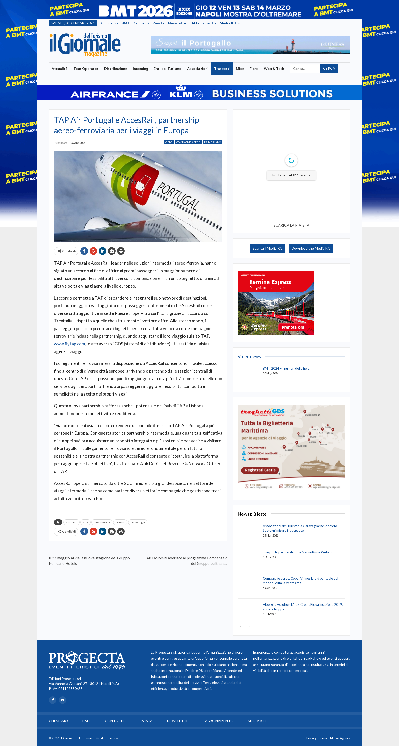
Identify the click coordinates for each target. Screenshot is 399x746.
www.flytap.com (69, 343)
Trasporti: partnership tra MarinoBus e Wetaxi (297, 552)
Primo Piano (212, 142)
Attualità (60, 68)
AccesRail (71, 522)
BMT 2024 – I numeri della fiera (286, 368)
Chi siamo (109, 23)
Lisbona (120, 522)
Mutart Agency (340, 738)
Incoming (140, 68)
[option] (250, 45)
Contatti (141, 23)
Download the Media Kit (311, 248)
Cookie (323, 738)
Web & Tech (274, 68)
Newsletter (178, 23)
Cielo (168, 142)
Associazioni (197, 68)
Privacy (311, 738)
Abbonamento (204, 23)
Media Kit (228, 23)
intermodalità (102, 522)
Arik (85, 522)
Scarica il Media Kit (267, 248)
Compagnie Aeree (188, 142)
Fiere (254, 68)
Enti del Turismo (167, 68)
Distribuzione (115, 68)
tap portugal (138, 522)
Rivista (158, 23)
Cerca (329, 68)
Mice (240, 68)
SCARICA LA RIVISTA (291, 225)
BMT (126, 23)
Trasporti (222, 68)
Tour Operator (85, 68)
